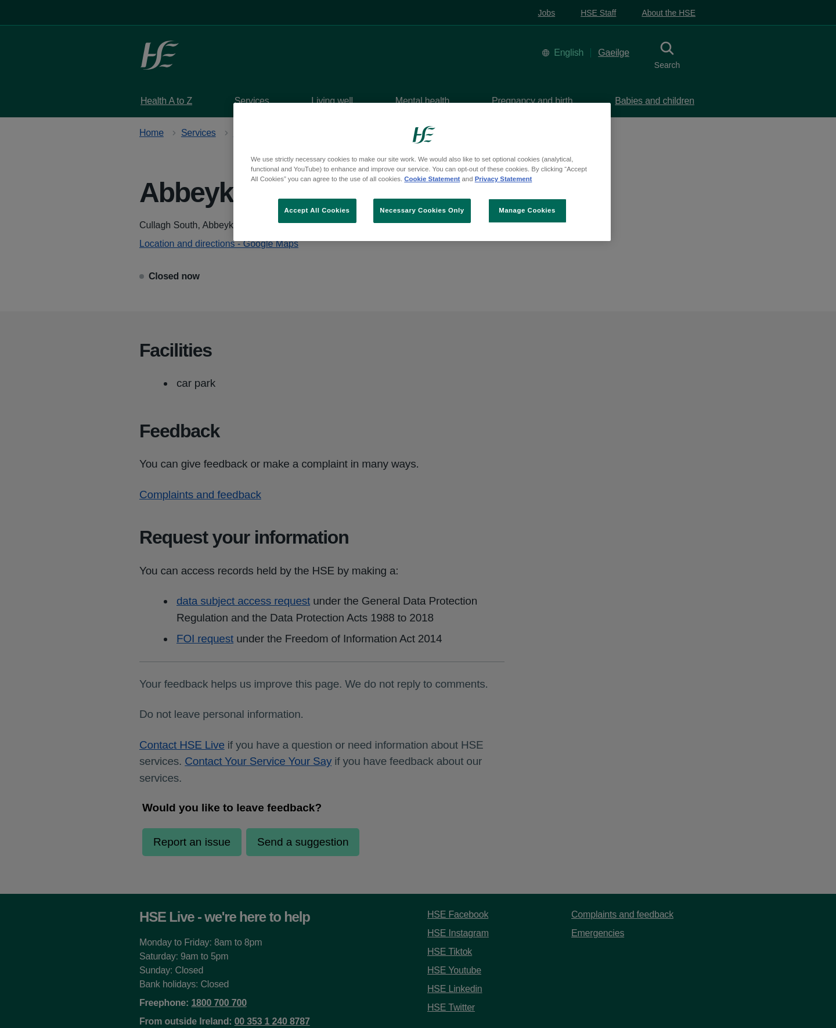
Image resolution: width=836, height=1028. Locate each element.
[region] (422, 172)
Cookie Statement (432, 178)
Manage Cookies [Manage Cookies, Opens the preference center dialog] (527, 210)
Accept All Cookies (317, 210)
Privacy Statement (503, 178)
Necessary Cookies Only (422, 210)
